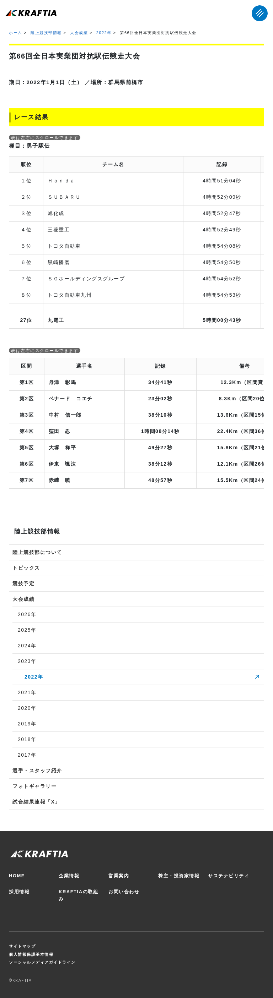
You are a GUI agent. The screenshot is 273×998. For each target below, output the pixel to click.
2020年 (27, 708)
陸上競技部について (37, 552)
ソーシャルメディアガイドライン (42, 962)
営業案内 (118, 875)
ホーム (15, 33)
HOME (17, 875)
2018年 (27, 739)
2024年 (27, 645)
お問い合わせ (123, 891)
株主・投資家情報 (178, 875)
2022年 (104, 33)
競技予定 (23, 583)
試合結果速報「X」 (36, 802)
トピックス (26, 568)
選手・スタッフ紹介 (37, 770)
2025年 (27, 630)
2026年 (27, 614)
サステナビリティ (228, 875)
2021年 (27, 692)
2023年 (27, 661)
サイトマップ (22, 946)
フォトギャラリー (34, 786)
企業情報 (69, 875)
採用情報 (19, 891)
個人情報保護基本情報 (31, 954)
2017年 (27, 755)
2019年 (27, 723)
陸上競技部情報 (46, 33)
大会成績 (79, 33)
